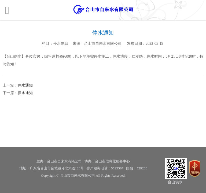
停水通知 (25, 85)
